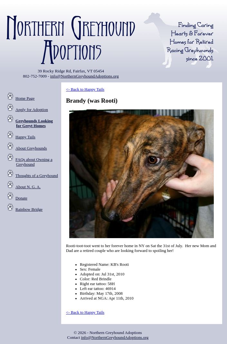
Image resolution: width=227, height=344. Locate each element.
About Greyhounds (31, 148)
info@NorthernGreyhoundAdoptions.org (84, 76)
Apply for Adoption (31, 109)
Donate (21, 198)
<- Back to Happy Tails (85, 89)
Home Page (24, 98)
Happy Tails (25, 137)
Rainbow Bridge (29, 209)
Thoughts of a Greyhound (36, 175)
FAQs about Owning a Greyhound (33, 162)
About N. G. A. (28, 187)
